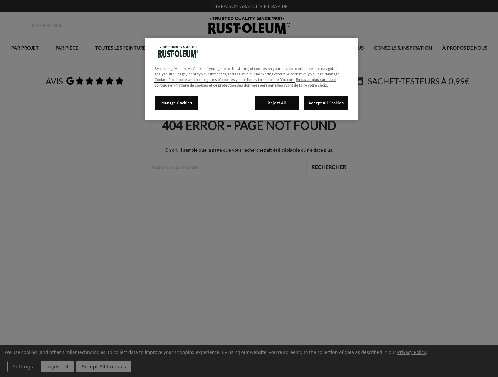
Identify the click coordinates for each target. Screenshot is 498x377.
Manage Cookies (176, 103)
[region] (251, 79)
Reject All (277, 103)
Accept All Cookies (326, 103)
